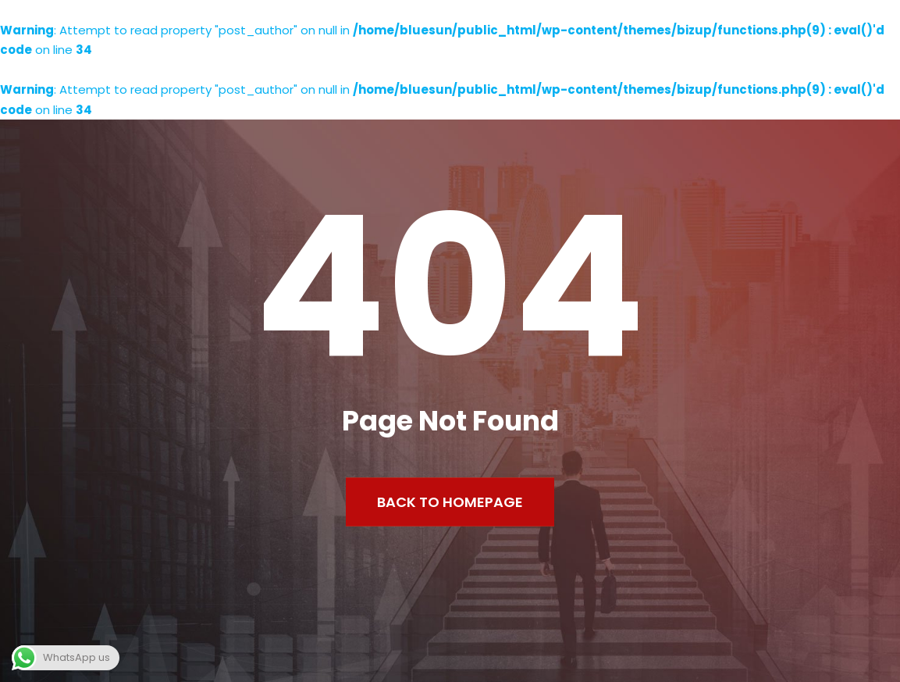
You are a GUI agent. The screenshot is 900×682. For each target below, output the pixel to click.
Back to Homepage (450, 501)
